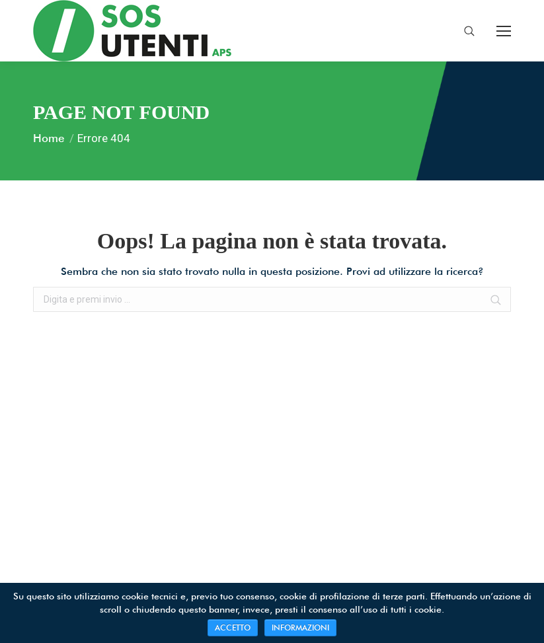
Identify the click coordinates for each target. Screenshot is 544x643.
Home (48, 138)
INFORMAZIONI (300, 627)
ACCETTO (233, 627)
